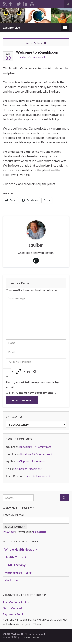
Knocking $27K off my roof (35, 446)
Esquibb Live (11, 27)
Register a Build (13, 614)
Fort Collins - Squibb (16, 602)
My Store (11, 580)
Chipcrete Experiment (32, 461)
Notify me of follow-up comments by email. (32, 384)
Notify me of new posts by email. (32, 392)
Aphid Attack (34, 42)
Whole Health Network (20, 549)
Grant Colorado (13, 608)
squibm (23, 56)
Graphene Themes (29, 637)
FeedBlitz (40, 531)
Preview (9, 531)
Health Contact (15, 557)
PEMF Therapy (15, 565)
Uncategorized (37, 56)
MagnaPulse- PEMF (18, 572)
